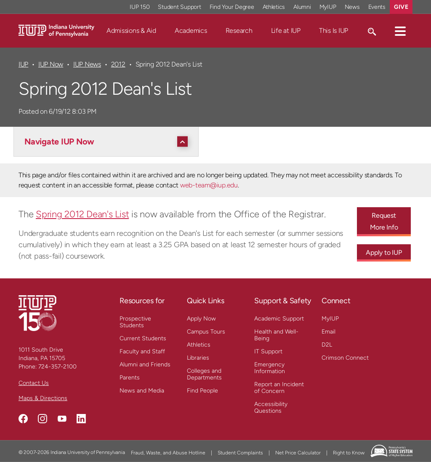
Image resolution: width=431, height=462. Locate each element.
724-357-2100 (57, 366)
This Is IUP (333, 31)
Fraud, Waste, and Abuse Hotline (168, 453)
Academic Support (279, 318)
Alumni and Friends (145, 364)
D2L (327, 344)
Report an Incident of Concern (279, 388)
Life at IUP (286, 31)
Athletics (198, 344)
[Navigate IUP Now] (108, 141)
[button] (400, 31)
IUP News (87, 64)
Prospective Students (135, 322)
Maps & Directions (43, 398)
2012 (118, 64)
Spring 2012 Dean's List (82, 214)
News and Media (142, 390)
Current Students (143, 338)
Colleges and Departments (204, 374)
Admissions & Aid (131, 31)
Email (328, 331)
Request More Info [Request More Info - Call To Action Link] (384, 221)
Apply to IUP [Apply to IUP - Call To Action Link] (384, 252)
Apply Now (201, 318)
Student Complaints (240, 453)
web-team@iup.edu (209, 185)
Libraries (198, 357)
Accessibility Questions (270, 407)
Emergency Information (269, 368)
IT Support (268, 351)
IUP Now (50, 64)
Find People (202, 390)
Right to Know (348, 453)
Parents (130, 377)
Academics (191, 31)
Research (239, 31)
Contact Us (34, 383)
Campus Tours (206, 331)
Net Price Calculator (298, 453)
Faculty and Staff (142, 351)
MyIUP (330, 318)
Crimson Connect (345, 357)
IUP (23, 64)
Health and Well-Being (276, 335)
